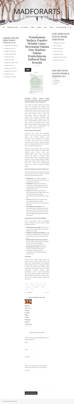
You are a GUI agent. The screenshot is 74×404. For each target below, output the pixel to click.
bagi (26, 283)
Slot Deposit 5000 (13, 62)
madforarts (30, 292)
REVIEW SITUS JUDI (12, 27)
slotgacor (62, 43)
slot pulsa (59, 45)
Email (26, 349)
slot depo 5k (60, 48)
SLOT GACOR (24, 27)
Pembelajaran (36, 287)
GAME (37, 34)
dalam (36, 283)
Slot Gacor (11, 65)
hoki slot (55, 84)
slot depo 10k (59, 51)
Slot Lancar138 (12, 76)
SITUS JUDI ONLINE (61, 27)
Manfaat (32, 285)
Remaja (27, 289)
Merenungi (44, 285)
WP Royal (15, 401)
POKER (32, 27)
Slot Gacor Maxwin (13, 45)
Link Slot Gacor (12, 68)
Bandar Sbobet (12, 54)
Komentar (27, 370)
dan (40, 283)
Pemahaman (28, 287)
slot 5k (55, 78)
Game (45, 283)
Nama (26, 342)
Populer (42, 287)
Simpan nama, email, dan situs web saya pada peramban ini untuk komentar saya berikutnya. (36, 366)
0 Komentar (46, 292)
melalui (37, 285)
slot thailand (56, 80)
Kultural (27, 285)
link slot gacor (56, 82)
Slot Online (11, 57)
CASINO (39, 27)
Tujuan (32, 289)
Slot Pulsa (11, 74)
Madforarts (37, 11)
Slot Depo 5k (12, 48)
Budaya (31, 283)
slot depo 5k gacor (62, 57)
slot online (60, 54)
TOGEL (51, 27)
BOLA (45, 27)
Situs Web (27, 356)
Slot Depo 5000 (12, 71)
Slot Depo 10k (12, 51)
